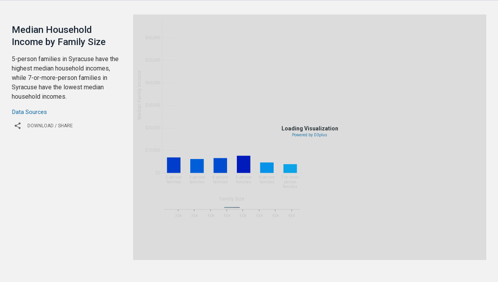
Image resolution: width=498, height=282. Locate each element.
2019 (377, 254)
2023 (449, 254)
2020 (395, 254)
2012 (251, 254)
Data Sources (29, 112)
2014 (287, 254)
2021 (413, 254)
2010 (215, 254)
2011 (233, 254)
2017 (341, 254)
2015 (305, 254)
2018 (359, 254)
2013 (269, 254)
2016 (323, 254)
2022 (431, 254)
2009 (197, 254)
